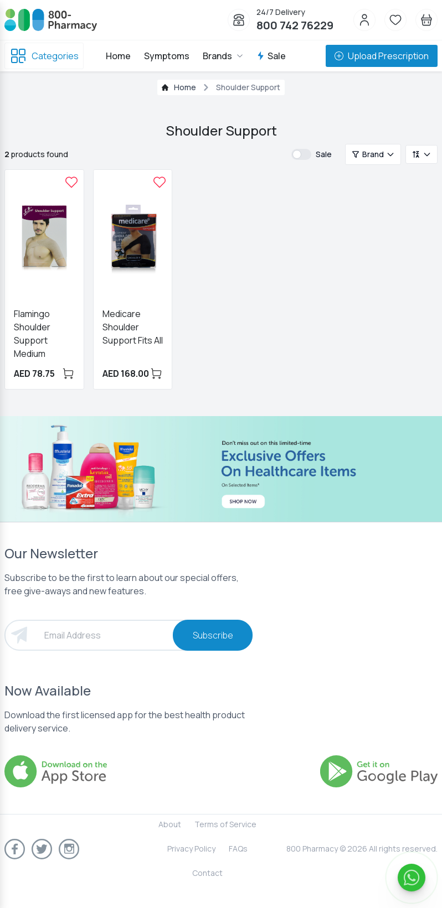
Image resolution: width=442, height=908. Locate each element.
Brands (223, 56)
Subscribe (213, 635)
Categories (44, 56)
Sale (271, 56)
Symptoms (166, 56)
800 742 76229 (294, 25)
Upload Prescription (382, 56)
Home (118, 56)
